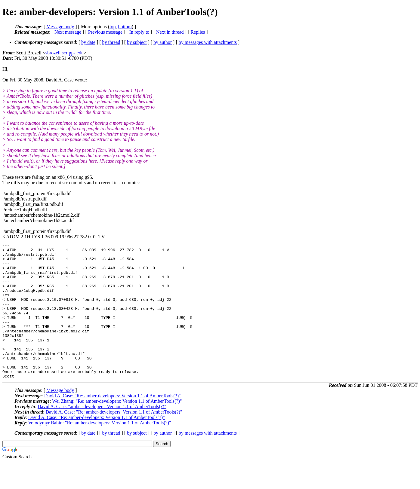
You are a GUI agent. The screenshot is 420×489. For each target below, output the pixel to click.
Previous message (105, 32)
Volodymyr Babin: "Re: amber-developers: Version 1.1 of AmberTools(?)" (99, 449)
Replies (197, 32)
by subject (137, 42)
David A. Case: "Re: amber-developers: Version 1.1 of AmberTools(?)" (112, 422)
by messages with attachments (208, 42)
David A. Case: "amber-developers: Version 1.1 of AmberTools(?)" (102, 433)
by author (162, 42)
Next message (67, 32)
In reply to (139, 32)
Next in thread (170, 32)
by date (88, 42)
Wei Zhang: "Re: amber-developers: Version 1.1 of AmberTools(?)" (117, 428)
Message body (60, 26)
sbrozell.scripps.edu (64, 52)
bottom (124, 26)
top (113, 26)
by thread (111, 42)
